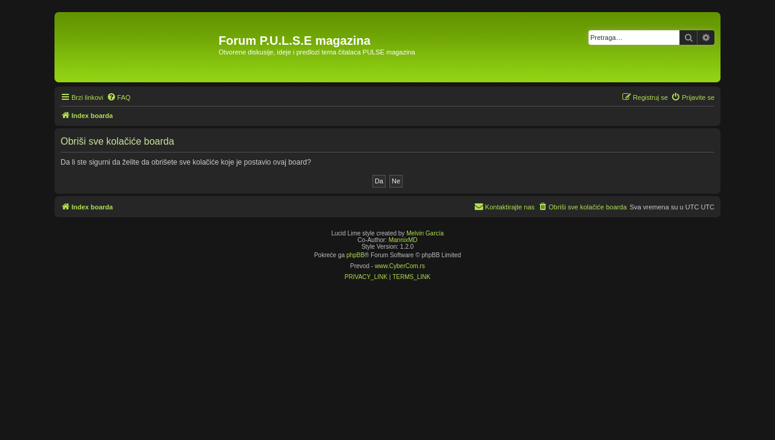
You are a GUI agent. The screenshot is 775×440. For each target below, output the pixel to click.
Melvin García (425, 233)
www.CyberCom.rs (400, 266)
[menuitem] (119, 97)
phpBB (355, 255)
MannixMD (403, 240)
